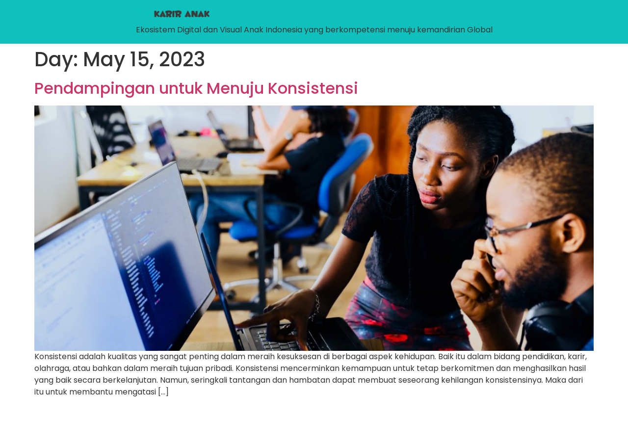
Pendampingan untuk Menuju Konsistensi (196, 88)
